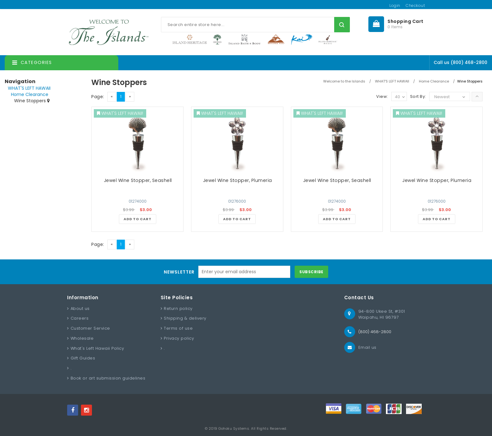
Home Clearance (29, 94)
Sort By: (418, 96)
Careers (80, 318)
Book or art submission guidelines (108, 378)
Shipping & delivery (185, 318)
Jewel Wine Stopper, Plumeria (237, 180)
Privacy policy (179, 338)
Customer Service (90, 328)
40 (400, 97)
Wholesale (82, 338)
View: (382, 96)
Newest (442, 97)
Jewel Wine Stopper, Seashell (138, 180)
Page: (97, 96)
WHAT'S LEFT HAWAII (29, 88)
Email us (367, 347)
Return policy (178, 308)
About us (80, 308)
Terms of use (178, 328)
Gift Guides (83, 358)
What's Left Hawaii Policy (97, 348)
